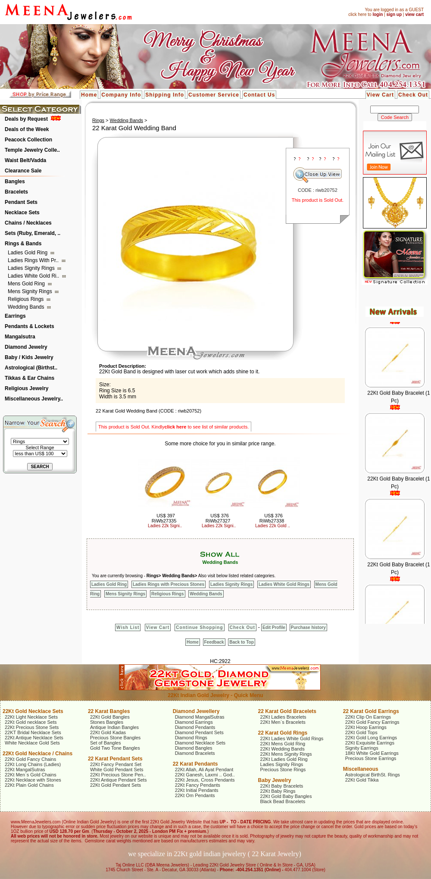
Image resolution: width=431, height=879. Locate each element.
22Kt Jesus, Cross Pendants (205, 779)
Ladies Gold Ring (28, 253)
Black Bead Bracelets (283, 801)
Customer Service (213, 95)
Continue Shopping (199, 627)
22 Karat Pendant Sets (115, 759)
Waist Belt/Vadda (25, 160)
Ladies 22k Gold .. (272, 525)
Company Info (121, 95)
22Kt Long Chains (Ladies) (33, 764)
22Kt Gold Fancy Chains (30, 759)
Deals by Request (26, 119)
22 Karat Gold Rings (283, 733)
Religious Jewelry (26, 388)
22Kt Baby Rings (278, 791)
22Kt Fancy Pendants (197, 785)
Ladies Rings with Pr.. (34, 260)
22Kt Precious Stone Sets (32, 727)
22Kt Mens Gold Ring (283, 743)
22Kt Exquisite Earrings (369, 742)
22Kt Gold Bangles (110, 716)
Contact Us (259, 95)
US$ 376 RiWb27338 (271, 518)
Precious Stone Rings (283, 769)
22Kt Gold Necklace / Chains (37, 754)
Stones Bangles (106, 722)
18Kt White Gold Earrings (372, 753)
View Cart (380, 95)
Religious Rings (26, 299)
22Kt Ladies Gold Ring (284, 759)
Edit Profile (273, 627)
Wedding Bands (27, 307)
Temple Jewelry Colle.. (32, 150)
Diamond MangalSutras (200, 716)
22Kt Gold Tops (361, 732)
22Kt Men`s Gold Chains (30, 774)
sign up (394, 14)
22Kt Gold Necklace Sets (33, 711)
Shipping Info (164, 95)
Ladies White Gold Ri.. (34, 276)
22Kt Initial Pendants (197, 790)
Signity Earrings (361, 748)
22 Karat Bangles (109, 711)
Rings (98, 120)
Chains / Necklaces (28, 223)
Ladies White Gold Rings (284, 584)
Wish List (127, 627)
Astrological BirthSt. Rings (372, 774)
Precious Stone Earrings (371, 758)
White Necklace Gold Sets (32, 742)
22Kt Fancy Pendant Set (115, 764)
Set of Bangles (105, 742)
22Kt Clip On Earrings (368, 716)
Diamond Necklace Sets (200, 742)
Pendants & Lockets (29, 326)
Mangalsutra (20, 337)
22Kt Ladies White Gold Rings (292, 738)
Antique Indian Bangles (114, 727)
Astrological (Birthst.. (31, 368)
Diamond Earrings (194, 722)
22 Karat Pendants (195, 764)
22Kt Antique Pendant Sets (118, 779)
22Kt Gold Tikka (362, 779)
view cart (414, 14)
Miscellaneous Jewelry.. (34, 399)
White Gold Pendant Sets (117, 769)
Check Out (413, 95)
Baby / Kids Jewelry (29, 357)
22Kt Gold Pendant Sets (115, 785)
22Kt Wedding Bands (282, 748)
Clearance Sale (23, 171)
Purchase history (308, 627)
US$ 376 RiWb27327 (218, 518)
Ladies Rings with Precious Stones (168, 584)
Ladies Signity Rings (32, 268)
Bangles (15, 181)
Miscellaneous (360, 769)
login (377, 14)
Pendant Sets (21, 202)
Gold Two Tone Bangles (115, 748)
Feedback (214, 642)
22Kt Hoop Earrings (366, 727)
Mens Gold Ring (27, 284)
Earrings (15, 316)
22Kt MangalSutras (25, 769)
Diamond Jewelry (26, 347)
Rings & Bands (23, 244)
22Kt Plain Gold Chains (29, 785)
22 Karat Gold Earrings (371, 711)
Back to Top (241, 642)
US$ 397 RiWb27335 (164, 518)
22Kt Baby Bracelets (281, 785)
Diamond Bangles (193, 748)
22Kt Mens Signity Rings (286, 754)
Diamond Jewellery (196, 711)
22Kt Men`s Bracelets (283, 722)
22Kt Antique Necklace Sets (34, 737)
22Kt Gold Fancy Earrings (372, 722)
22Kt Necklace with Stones (33, 779)
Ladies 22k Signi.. (165, 525)
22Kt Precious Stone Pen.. (118, 774)
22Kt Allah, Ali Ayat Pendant (204, 769)
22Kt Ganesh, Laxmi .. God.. (205, 774)
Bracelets (16, 192)
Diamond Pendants (195, 727)
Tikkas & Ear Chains (29, 378)
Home (89, 95)
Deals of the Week (27, 129)
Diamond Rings (191, 737)
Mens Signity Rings (30, 291)
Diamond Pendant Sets (199, 732)
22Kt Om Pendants (195, 795)
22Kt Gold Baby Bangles (286, 796)
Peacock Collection (28, 140)
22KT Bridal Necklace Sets (33, 732)
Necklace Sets (22, 213)
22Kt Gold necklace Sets (30, 722)
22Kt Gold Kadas (108, 732)
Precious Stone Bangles (115, 737)
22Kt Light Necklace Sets (31, 716)
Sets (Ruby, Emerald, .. (32, 233)
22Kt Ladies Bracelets (283, 716)
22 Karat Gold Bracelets (287, 711)
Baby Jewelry (274, 780)
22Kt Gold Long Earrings (371, 737)
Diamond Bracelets (195, 753)
